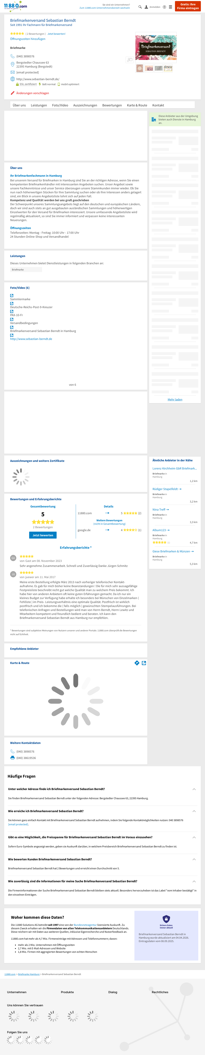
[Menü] (172, 6)
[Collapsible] (194, 789)
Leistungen (39, 105)
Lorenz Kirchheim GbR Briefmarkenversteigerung (175, 468)
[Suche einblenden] (142, 6)
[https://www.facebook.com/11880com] (11, 1040)
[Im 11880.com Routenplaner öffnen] (137, 662)
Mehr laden (175, 399)
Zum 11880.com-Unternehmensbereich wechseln (105, 7)
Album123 (159, 530)
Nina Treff (159, 509)
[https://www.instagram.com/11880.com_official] (20, 1040)
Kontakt (158, 105)
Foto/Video (60, 105)
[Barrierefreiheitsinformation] (166, 6)
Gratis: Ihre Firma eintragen (188, 6)
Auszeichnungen (85, 105)
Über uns (19, 105)
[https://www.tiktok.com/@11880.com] (29, 1040)
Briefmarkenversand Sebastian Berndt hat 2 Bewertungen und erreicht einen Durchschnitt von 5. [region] (64, 868)
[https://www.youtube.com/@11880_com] (48, 1040)
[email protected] (18, 824)
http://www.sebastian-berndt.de (31, 339)
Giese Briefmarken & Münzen (171, 551)
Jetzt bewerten (43, 535)
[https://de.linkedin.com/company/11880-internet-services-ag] (39, 1040)
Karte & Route (137, 105)
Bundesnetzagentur (85, 924)
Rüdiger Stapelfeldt (165, 489)
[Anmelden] (154, 6)
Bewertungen (112, 105)
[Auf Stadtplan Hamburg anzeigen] (144, 662)
